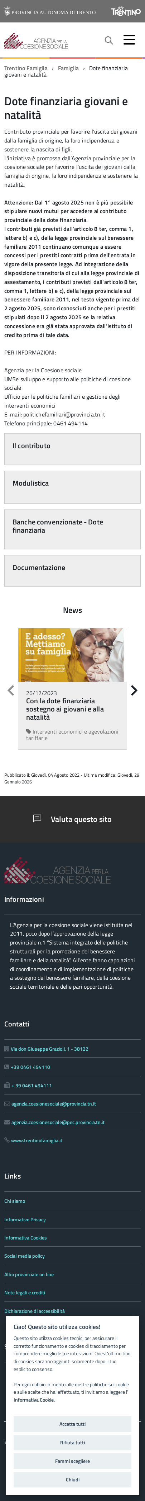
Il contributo (31, 445)
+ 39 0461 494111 (31, 1085)
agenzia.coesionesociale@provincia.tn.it (53, 1103)
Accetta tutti (72, 1424)
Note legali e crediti (24, 1292)
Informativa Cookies (25, 1237)
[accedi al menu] (129, 39)
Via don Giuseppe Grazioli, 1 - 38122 (49, 1048)
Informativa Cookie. (34, 1400)
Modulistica (31, 482)
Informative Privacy (25, 1219)
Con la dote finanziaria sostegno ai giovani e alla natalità (65, 709)
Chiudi (72, 1479)
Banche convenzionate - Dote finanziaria (58, 525)
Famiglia (68, 68)
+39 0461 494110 (30, 1067)
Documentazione (39, 567)
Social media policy (24, 1255)
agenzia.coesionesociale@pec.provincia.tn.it (58, 1122)
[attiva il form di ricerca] (108, 40)
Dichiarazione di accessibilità (34, 1311)
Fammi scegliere (72, 1461)
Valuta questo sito (72, 819)
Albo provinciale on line (29, 1274)
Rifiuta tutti (72, 1442)
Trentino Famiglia (26, 68)
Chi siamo (14, 1201)
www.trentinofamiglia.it (36, 1140)
